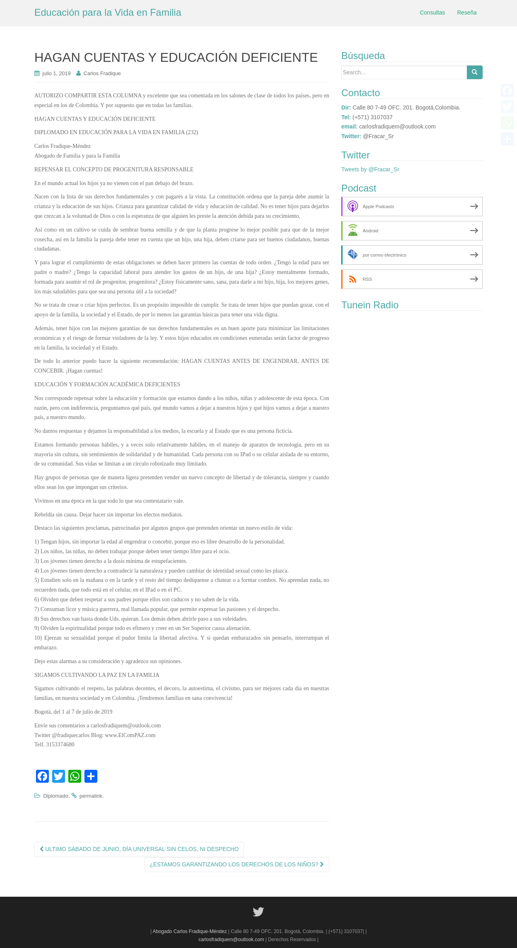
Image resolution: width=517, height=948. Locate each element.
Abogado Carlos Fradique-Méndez (190, 931)
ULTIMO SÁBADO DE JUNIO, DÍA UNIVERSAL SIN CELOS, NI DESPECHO (139, 849)
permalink (91, 796)
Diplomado (55, 796)
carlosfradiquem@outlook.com (231, 939)
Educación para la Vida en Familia (107, 12)
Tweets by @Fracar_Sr (370, 169)
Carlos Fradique (102, 73)
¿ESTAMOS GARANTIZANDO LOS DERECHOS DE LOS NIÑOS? (237, 864)
